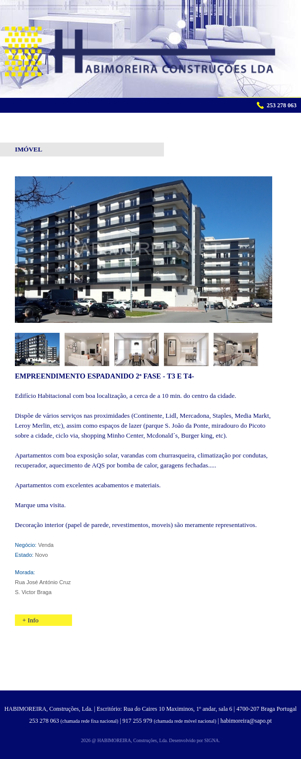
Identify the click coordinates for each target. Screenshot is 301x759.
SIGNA (211, 740)
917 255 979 (137, 720)
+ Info (30, 620)
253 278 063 (44, 720)
